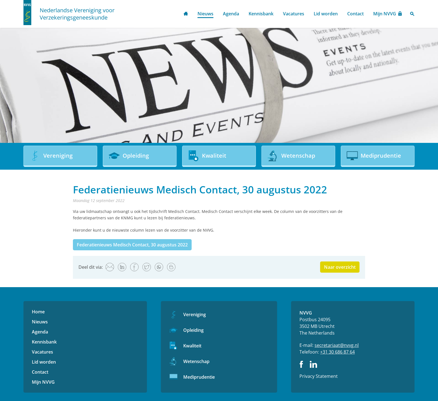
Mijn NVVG (384, 14)
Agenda (231, 14)
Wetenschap (196, 361)
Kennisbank (261, 14)
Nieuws (205, 14)
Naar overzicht (340, 267)
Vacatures (293, 14)
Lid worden (326, 14)
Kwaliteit (192, 346)
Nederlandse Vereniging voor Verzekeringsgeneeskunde (77, 14)
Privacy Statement (318, 376)
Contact (355, 14)
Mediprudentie (199, 377)
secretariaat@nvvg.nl (337, 345)
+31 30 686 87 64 (337, 352)
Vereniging (194, 314)
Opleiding (193, 330)
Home (186, 14)
